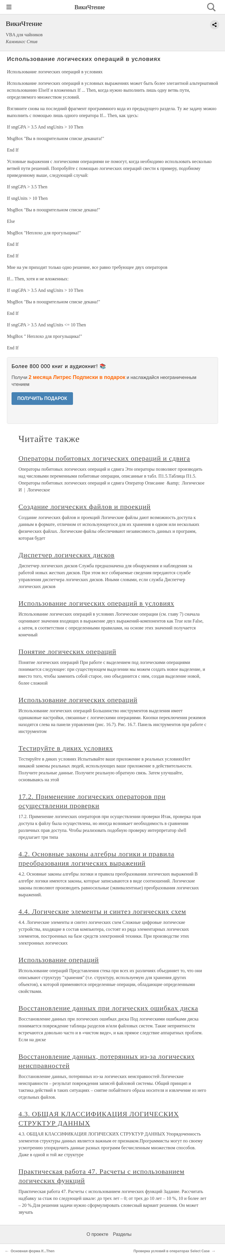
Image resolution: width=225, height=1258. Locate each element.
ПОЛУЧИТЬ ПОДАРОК (42, 398)
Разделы (122, 1234)
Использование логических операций (77, 700)
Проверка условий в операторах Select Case (172, 1251)
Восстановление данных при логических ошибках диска (108, 1008)
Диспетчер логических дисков (66, 555)
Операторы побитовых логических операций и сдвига (104, 458)
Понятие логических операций (67, 651)
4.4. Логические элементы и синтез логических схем (102, 911)
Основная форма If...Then (33, 1251)
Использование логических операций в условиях (96, 603)
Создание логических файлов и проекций (84, 506)
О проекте (97, 1234)
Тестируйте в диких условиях (65, 748)
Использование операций (58, 960)
